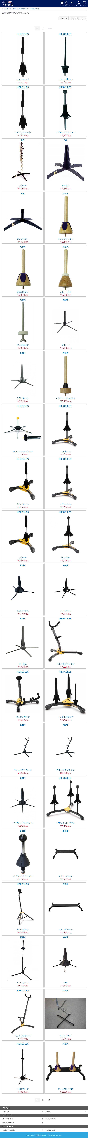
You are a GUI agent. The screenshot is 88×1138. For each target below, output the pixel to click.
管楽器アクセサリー (23, 9)
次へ (49, 28)
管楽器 (14, 9)
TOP (3, 9)
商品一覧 (8, 9)
